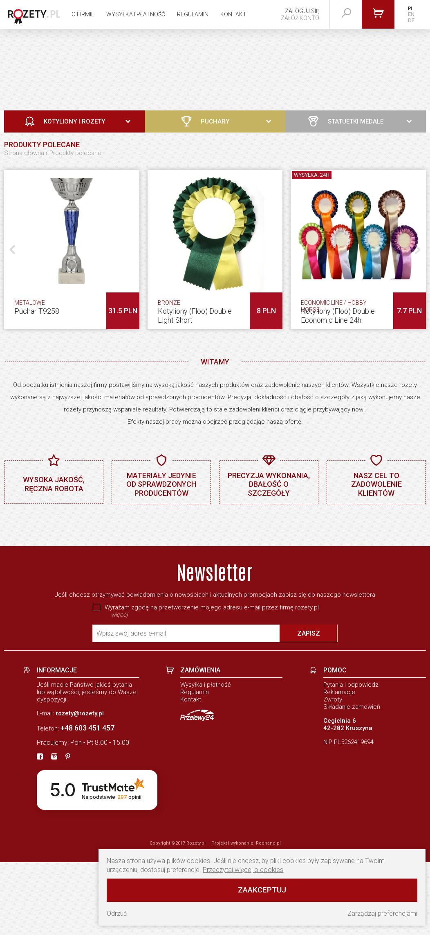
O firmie (83, 14)
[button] (418, 249)
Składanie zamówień (351, 779)
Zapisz (308, 706)
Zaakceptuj (262, 890)
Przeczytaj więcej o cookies (243, 870)
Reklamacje (339, 765)
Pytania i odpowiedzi (351, 757)
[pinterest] (67, 830)
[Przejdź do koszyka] (378, 14)
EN (411, 14)
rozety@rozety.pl (80, 786)
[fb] (40, 830)
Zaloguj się (302, 11)
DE (411, 20)
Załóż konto (300, 18)
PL (411, 8)
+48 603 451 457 (87, 800)
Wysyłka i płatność (135, 14)
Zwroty (332, 772)
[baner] (215, 561)
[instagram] (54, 830)
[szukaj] (346, 13)
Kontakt (233, 14)
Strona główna (24, 153)
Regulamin (192, 14)
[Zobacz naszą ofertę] (215, 69)
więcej (119, 687)
